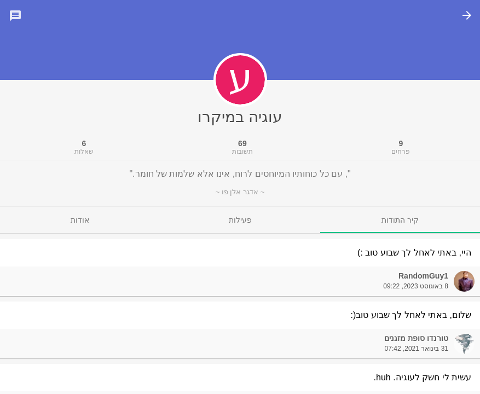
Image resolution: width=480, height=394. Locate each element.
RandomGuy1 (423, 275)
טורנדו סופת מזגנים (416, 338)
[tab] (400, 220)
